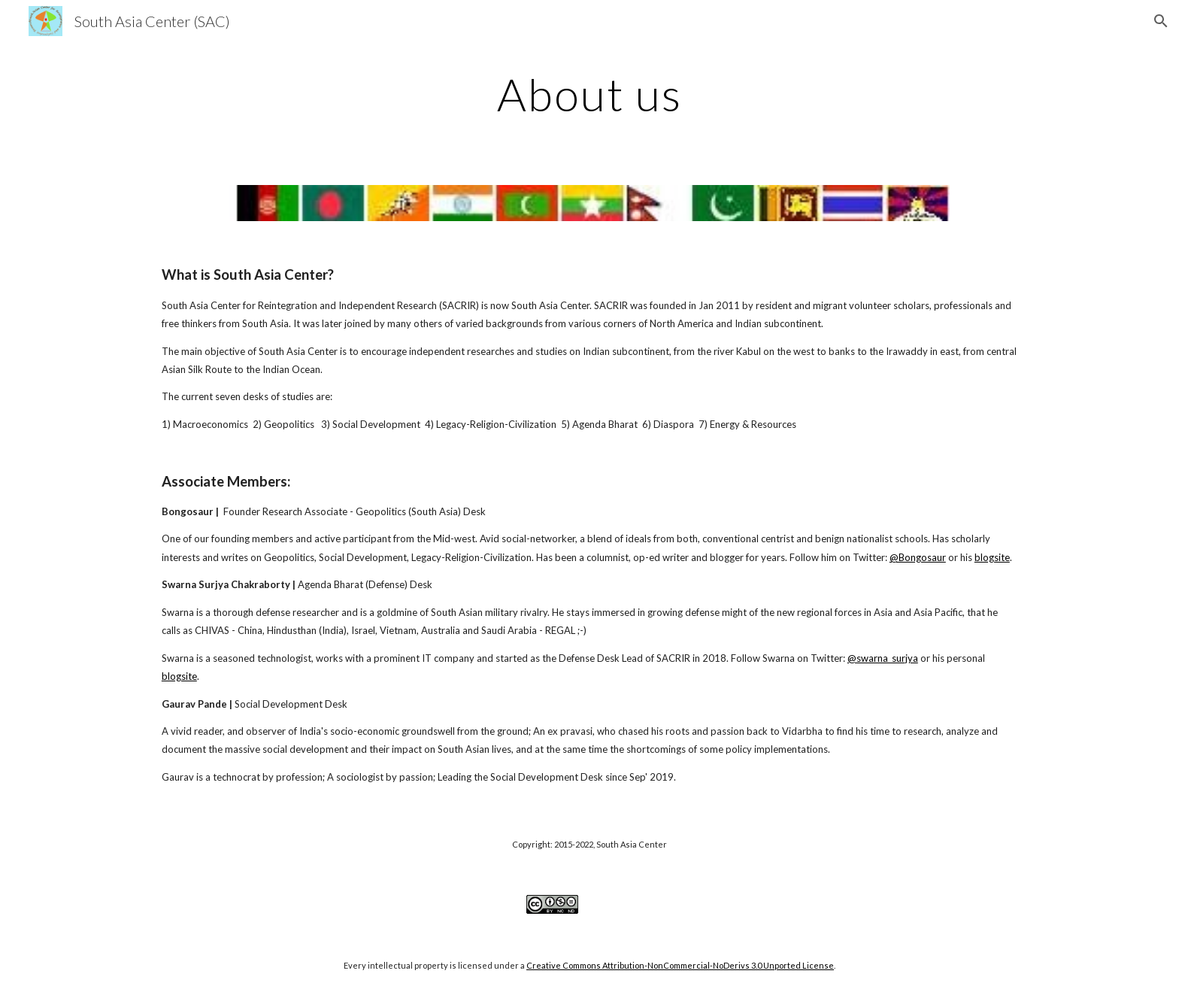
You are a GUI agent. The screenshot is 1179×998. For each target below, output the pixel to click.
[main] (589, 94)
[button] (1161, 21)
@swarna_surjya (882, 658)
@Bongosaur (918, 557)
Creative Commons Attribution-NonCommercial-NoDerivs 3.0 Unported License (680, 965)
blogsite (992, 557)
